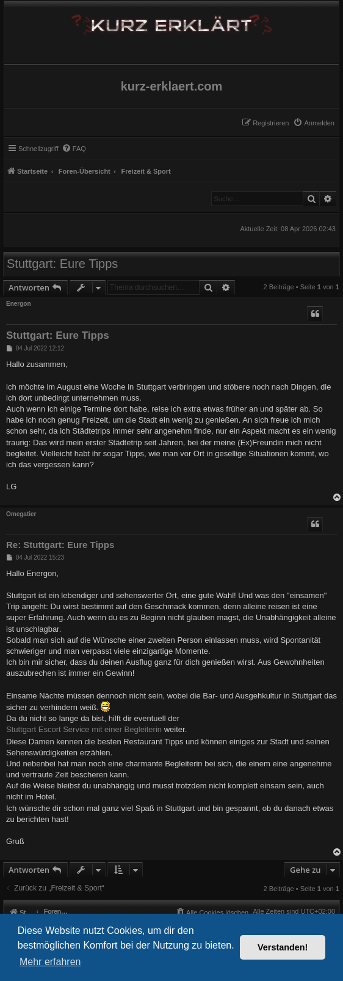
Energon (18, 303)
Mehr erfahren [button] (50, 962)
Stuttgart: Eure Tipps (62, 263)
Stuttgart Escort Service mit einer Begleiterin (84, 729)
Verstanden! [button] (283, 947)
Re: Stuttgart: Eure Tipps (60, 544)
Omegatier (21, 514)
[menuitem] (313, 123)
